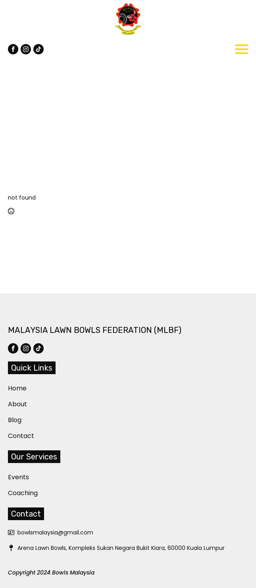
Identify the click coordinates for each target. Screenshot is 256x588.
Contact (12, 435)
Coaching (12, 493)
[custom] (38, 49)
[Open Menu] (241, 49)
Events (12, 477)
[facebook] (13, 49)
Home (12, 388)
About (12, 404)
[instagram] (26, 49)
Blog (12, 420)
